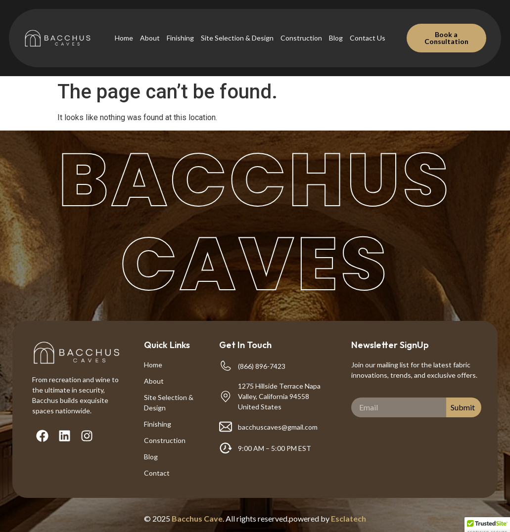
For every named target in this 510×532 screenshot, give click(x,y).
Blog (336, 38)
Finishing (180, 38)
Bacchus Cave (197, 518)
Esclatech (348, 518)
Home (124, 38)
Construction (301, 38)
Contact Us (367, 38)
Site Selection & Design (237, 38)
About (150, 38)
